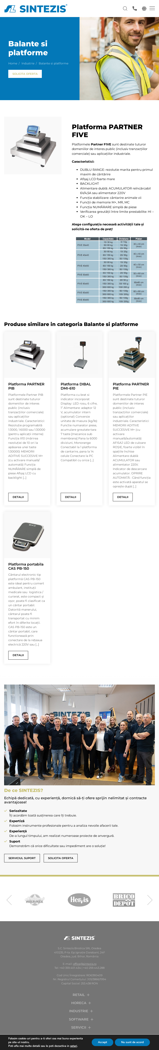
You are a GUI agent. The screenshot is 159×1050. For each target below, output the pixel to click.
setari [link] (73, 1046)
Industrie (28, 63)
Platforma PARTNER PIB (26, 386)
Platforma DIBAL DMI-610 (76, 386)
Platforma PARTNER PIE (131, 386)
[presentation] (9, 900)
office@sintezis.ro (84, 963)
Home (12, 63)
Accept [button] (102, 1042)
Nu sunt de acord (132, 1042)
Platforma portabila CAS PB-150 (25, 566)
